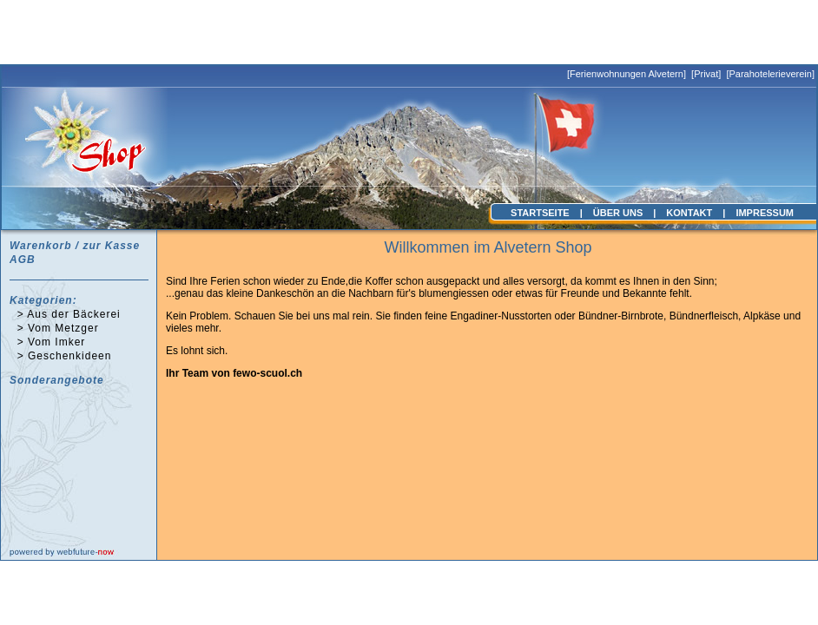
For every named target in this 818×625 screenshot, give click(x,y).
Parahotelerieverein (770, 74)
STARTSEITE (540, 212)
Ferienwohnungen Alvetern (626, 74)
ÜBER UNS (618, 212)
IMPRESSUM (765, 212)
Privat (706, 74)
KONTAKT (689, 212)
